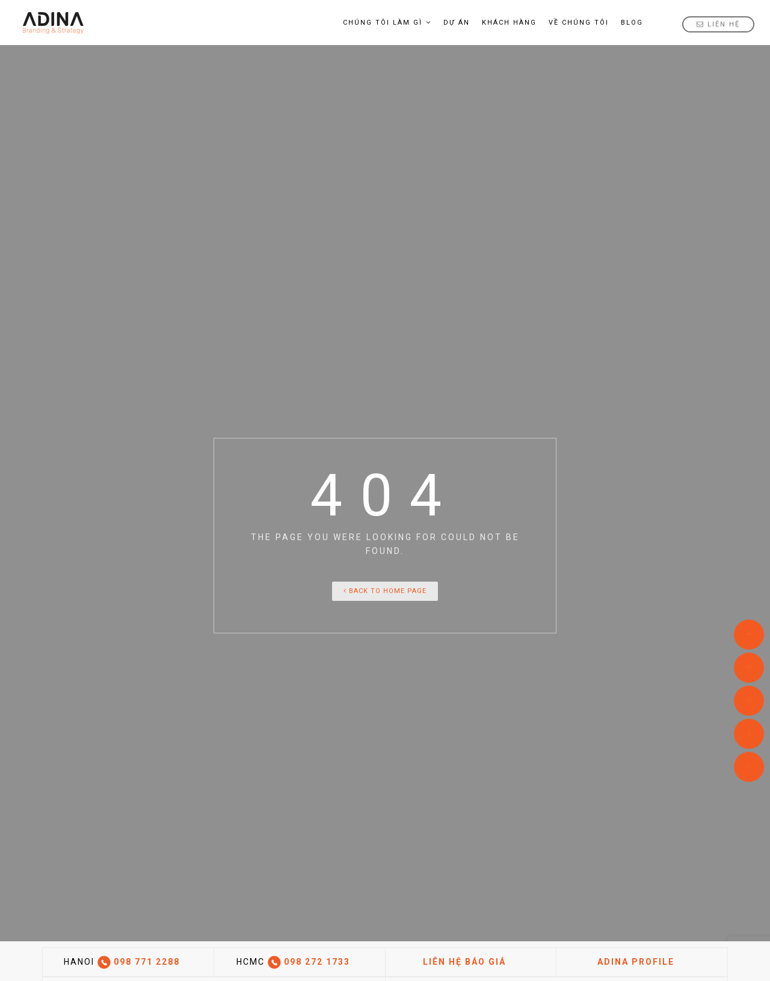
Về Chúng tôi (579, 22)
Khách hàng (509, 22)
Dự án (456, 22)
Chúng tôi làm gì (387, 22)
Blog (632, 22)
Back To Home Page (385, 591)
